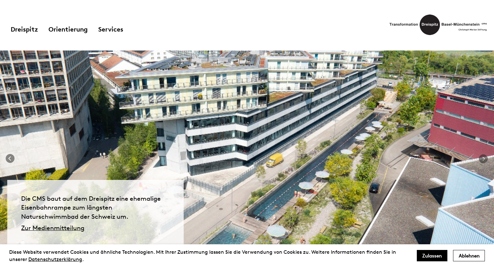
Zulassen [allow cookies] (432, 256)
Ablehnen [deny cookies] (469, 256)
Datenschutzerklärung (55, 259)
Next (483, 158)
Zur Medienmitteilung (52, 228)
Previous (10, 158)
